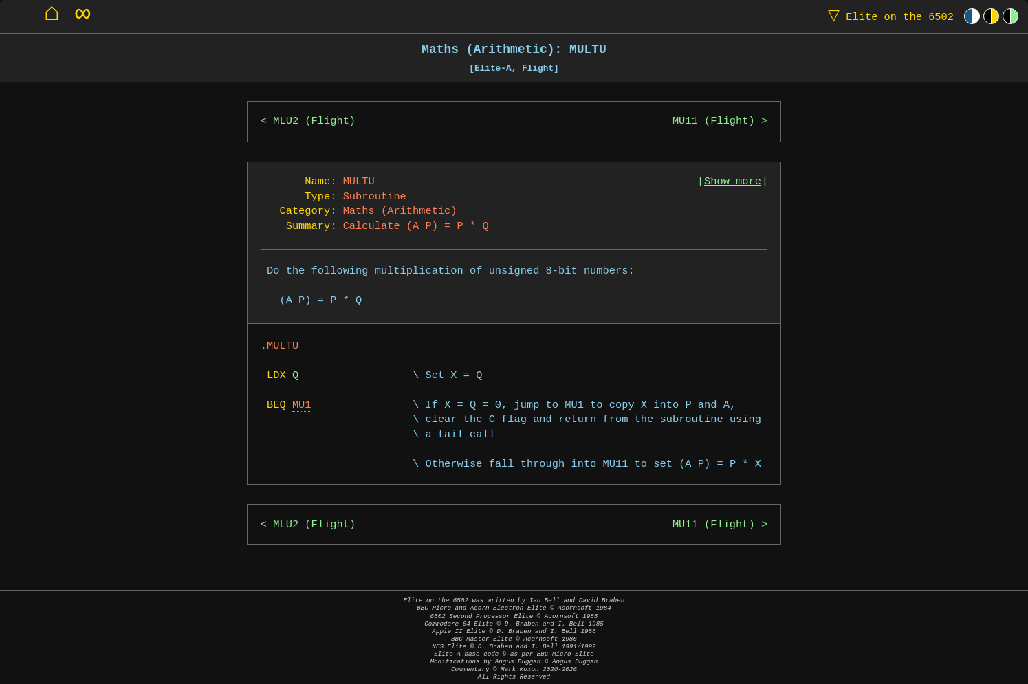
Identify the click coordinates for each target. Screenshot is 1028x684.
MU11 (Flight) (713, 121)
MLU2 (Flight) (314, 121)
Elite (888, 16)
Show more (732, 182)
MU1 (301, 405)
